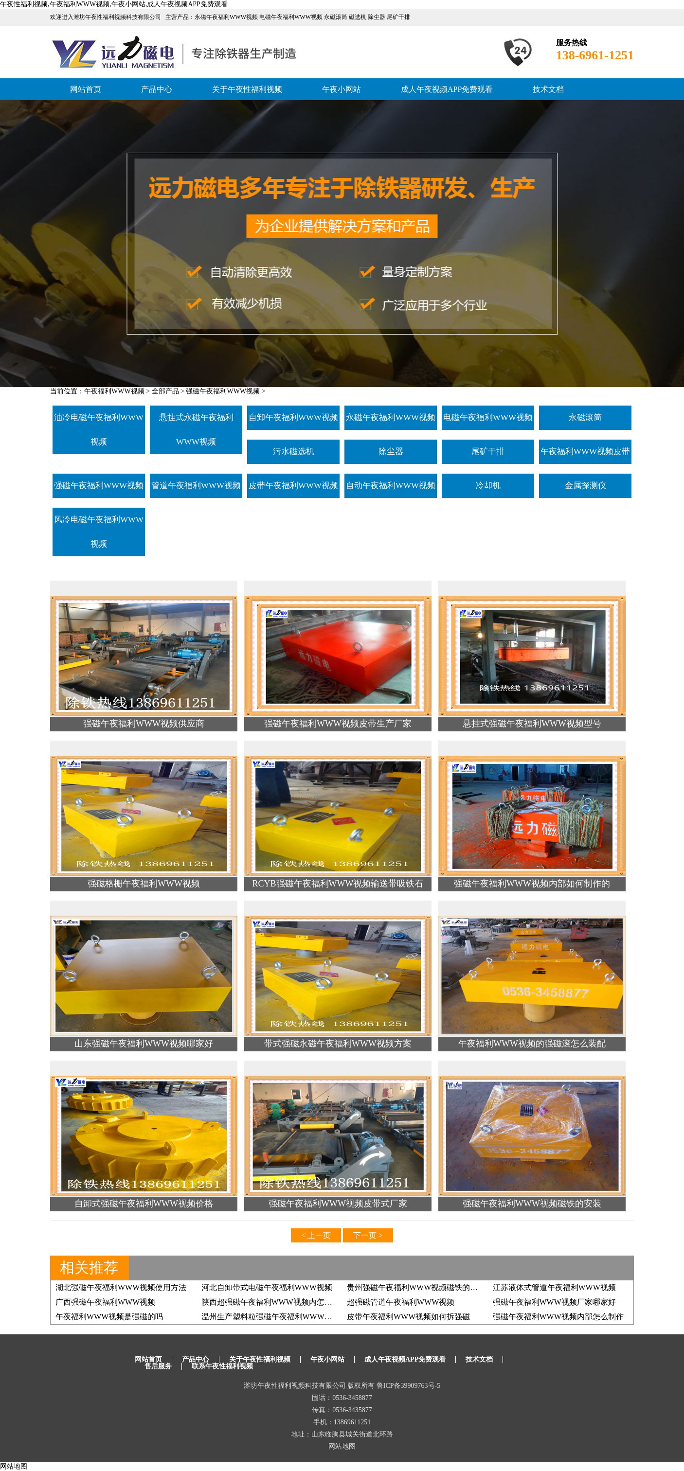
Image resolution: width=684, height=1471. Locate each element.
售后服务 (158, 1366)
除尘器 (390, 451)
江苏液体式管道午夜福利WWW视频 (554, 1287)
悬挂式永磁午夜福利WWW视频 (196, 429)
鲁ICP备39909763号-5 (408, 1385)
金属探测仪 (585, 485)
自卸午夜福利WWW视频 (293, 417)
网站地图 (342, 1446)
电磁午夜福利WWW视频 (488, 417)
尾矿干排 (487, 451)
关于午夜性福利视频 (247, 89)
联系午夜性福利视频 (222, 1366)
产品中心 (156, 89)
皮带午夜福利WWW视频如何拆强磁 (408, 1316)
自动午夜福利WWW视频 (390, 485)
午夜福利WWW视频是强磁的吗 (109, 1316)
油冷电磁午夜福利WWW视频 (99, 429)
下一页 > (368, 1235)
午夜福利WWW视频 (114, 391)
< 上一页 (316, 1235)
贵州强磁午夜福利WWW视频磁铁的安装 (416, 1287)
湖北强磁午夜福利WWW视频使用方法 (120, 1287)
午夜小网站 (341, 89)
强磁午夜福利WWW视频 (223, 391)
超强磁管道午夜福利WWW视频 (400, 1302)
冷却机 (488, 485)
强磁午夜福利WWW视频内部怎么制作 (558, 1316)
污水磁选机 (293, 451)
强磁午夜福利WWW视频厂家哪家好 (554, 1302)
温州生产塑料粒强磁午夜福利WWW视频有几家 (282, 1316)
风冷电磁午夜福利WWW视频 (99, 532)
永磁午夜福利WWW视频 (390, 417)
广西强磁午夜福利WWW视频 (105, 1302)
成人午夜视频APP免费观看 (447, 89)
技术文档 (548, 89)
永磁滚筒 (585, 417)
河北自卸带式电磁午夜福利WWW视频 (266, 1287)
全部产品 (165, 391)
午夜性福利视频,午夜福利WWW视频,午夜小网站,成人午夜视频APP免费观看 (114, 4)
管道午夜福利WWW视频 (196, 485)
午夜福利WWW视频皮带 (585, 451)
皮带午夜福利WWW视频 (293, 485)
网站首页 (85, 89)
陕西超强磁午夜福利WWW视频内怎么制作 (274, 1302)
